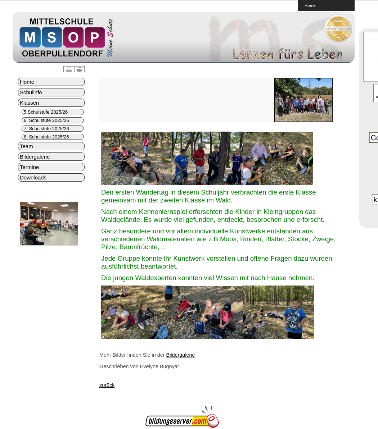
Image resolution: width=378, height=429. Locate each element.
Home (310, 5)
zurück (106, 385)
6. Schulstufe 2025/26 (46, 120)
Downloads (33, 177)
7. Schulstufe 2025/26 (46, 128)
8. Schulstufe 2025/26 (46, 137)
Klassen (29, 103)
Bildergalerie (35, 157)
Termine (29, 167)
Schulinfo (31, 92)
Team (26, 146)
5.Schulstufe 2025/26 (46, 112)
